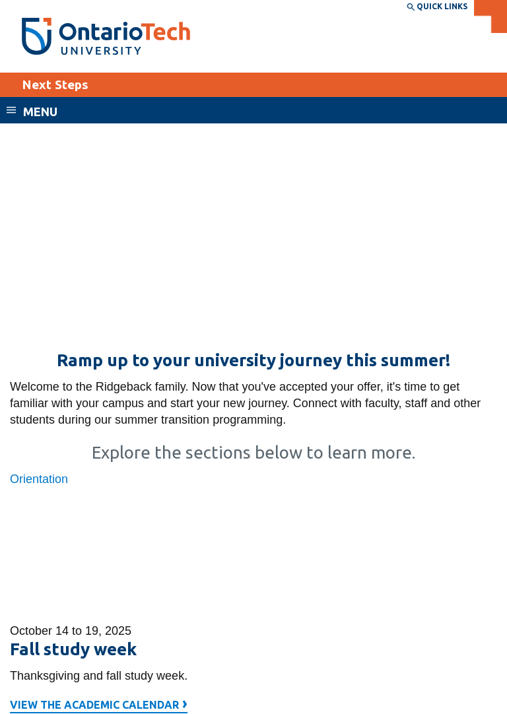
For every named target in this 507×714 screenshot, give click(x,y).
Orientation (39, 479)
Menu (40, 111)
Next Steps (55, 84)
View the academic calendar (98, 706)
